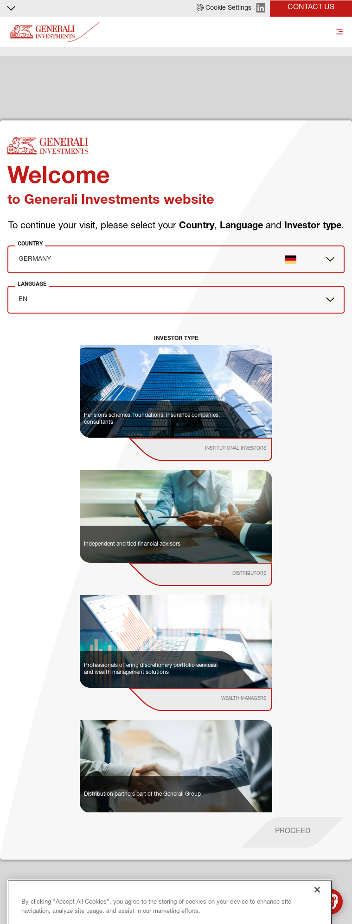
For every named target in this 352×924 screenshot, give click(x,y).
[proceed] (292, 832)
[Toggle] (339, 32)
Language (32, 284)
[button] (224, 8)
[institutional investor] (213, 449)
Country (30, 243)
